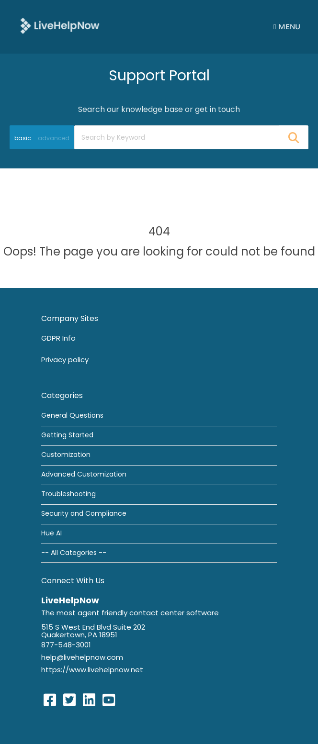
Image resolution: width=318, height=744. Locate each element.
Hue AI (51, 533)
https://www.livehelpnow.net (92, 670)
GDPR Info (58, 338)
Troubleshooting (68, 494)
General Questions (72, 415)
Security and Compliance (83, 513)
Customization (66, 454)
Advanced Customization (83, 474)
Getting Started (67, 435)
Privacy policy (65, 360)
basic (22, 138)
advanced (53, 138)
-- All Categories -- (73, 552)
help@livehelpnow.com (82, 657)
